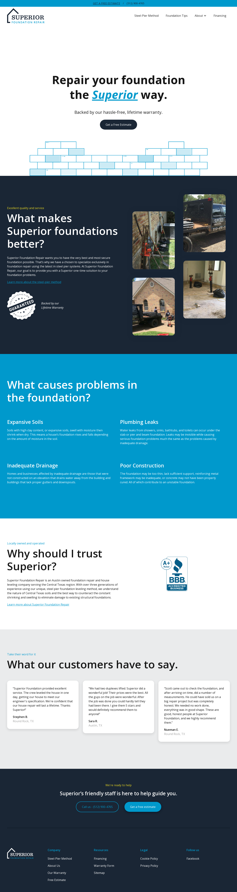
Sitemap (99, 873)
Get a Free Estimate (106, 3)
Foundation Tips (177, 16)
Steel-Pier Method (146, 16)
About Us (54, 866)
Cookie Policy (149, 859)
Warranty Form (104, 866)
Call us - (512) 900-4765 (97, 807)
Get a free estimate (143, 807)
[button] (200, 15)
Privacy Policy (149, 866)
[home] (69, 15)
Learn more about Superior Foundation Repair (38, 604)
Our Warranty (57, 873)
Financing (220, 16)
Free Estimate (57, 880)
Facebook (193, 859)
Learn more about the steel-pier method (34, 282)
